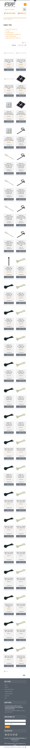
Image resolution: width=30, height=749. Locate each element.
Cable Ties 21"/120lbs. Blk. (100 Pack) (8, 346)
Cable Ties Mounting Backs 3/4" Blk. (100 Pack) (20, 113)
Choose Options (9, 69)
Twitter (8, 735)
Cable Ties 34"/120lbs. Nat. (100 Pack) (21, 294)
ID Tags (7, 31)
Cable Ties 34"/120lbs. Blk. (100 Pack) (8, 294)
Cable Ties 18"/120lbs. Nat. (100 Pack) (21, 372)
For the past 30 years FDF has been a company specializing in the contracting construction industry (14, 707)
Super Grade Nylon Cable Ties (13, 38)
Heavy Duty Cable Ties (11, 29)
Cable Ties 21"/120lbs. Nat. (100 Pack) (21, 346)
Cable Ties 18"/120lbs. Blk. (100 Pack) (8, 372)
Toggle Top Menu (15, 0)
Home (5, 19)
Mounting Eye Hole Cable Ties (13, 34)
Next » (25, 43)
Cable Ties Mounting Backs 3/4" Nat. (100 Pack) (8, 139)
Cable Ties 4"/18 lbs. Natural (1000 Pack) (21, 657)
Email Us (23, 13)
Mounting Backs (10, 32)
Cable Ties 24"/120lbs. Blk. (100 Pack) (8, 320)
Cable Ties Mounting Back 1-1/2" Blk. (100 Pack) (20, 87)
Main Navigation (5, 16)
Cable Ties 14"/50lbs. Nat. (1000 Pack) (21, 476)
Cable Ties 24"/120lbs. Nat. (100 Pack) (21, 320)
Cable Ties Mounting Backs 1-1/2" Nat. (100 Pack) (8, 113)
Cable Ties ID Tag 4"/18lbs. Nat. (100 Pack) (9, 87)
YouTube (14, 735)
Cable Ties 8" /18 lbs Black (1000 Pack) (9, 606)
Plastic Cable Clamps (11, 36)
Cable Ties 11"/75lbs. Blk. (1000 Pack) (9, 424)
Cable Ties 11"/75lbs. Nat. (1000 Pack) (21, 424)
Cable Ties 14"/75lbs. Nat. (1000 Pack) (21, 398)
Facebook (6, 735)
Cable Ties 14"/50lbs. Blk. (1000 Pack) (9, 476)
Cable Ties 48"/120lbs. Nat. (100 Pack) (21, 269)
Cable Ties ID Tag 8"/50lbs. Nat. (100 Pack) (9, 61)
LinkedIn (16, 735)
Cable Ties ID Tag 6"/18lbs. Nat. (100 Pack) (21, 61)
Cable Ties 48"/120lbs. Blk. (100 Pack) (8, 269)
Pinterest (11, 735)
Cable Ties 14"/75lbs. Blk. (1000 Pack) (9, 398)
